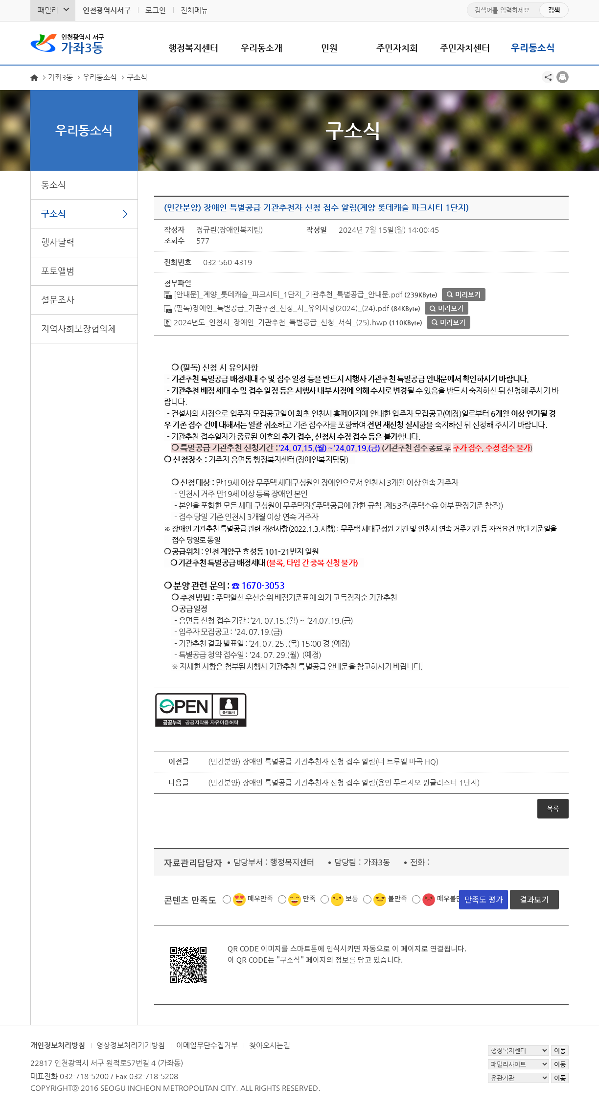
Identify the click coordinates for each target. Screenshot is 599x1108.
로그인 (155, 10)
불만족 (397, 898)
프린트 (562, 77)
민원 (329, 48)
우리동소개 (261, 48)
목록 (553, 808)
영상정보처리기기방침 (130, 1045)
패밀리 (48, 10)
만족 (309, 898)
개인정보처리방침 (57, 1045)
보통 (352, 898)
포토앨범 (57, 271)
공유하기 (548, 77)
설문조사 (57, 299)
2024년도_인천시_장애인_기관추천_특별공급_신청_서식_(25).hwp (275, 322)
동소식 (53, 185)
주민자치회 (397, 48)
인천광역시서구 (107, 10)
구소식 (53, 213)
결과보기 (534, 898)
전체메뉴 (194, 10)
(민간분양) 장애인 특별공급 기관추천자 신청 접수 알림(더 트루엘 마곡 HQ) (323, 761)
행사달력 (57, 242)
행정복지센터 (193, 48)
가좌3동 (82, 43)
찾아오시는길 (269, 1045)
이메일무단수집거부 (207, 1045)
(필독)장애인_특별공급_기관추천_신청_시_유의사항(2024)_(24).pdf (276, 308)
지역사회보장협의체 (78, 328)
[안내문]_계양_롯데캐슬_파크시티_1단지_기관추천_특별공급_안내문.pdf (283, 294)
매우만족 (260, 898)
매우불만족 (453, 898)
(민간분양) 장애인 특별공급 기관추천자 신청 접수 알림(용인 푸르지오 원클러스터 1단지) (344, 782)
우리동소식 (533, 48)
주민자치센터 (465, 48)
